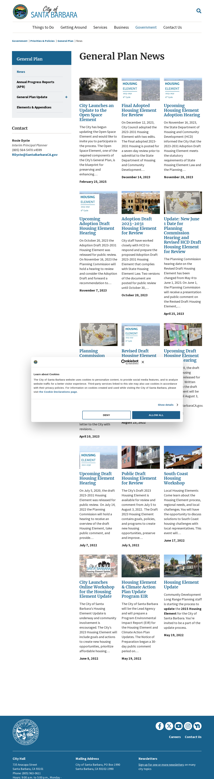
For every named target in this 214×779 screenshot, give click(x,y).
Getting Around (74, 27)
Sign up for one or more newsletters (161, 765)
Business (121, 27)
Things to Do (43, 27)
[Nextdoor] (197, 726)
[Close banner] (161, 362)
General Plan (67, 40)
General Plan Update (33, 97)
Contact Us (172, 27)
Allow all (156, 415)
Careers (173, 737)
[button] (199, 11)
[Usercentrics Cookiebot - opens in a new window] (123, 362)
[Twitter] (169, 726)
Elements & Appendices (36, 107)
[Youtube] (179, 726)
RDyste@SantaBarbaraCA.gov (36, 154)
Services (100, 27)
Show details (166, 404)
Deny (106, 415)
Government (146, 27)
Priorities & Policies (43, 40)
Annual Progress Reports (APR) (37, 84)
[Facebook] (160, 726)
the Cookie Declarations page (58, 391)
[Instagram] (188, 726)
